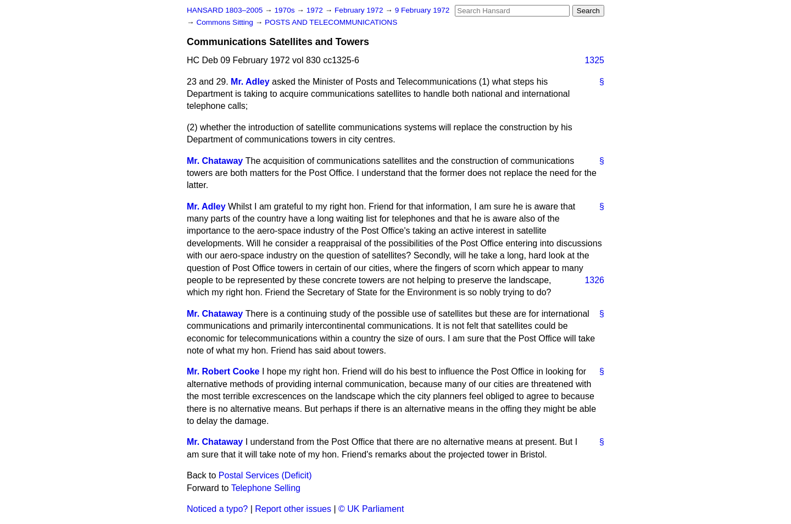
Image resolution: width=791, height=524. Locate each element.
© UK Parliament (371, 509)
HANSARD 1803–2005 (225, 10)
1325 (594, 60)
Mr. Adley (250, 81)
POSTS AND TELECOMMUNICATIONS (331, 22)
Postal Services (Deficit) (265, 475)
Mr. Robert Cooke (223, 371)
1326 (594, 280)
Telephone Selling (265, 488)
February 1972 (360, 10)
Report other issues (293, 509)
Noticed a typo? (217, 509)
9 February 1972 (422, 10)
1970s (285, 10)
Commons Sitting (225, 22)
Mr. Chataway (215, 161)
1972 (316, 10)
